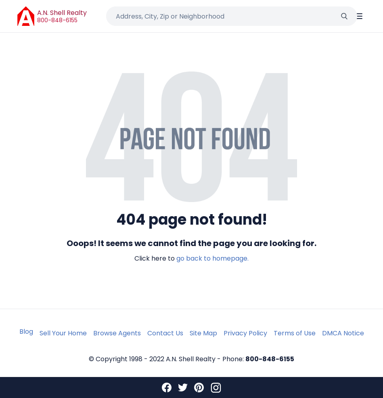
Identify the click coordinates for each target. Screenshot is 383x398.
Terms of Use (295, 333)
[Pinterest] (199, 387)
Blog (26, 331)
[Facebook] (167, 387)
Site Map (203, 333)
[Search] (344, 16)
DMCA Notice (343, 333)
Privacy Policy (245, 333)
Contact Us (165, 333)
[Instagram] (216, 387)
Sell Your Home (63, 333)
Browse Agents (117, 333)
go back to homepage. (212, 258)
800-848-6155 (57, 20)
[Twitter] (183, 387)
